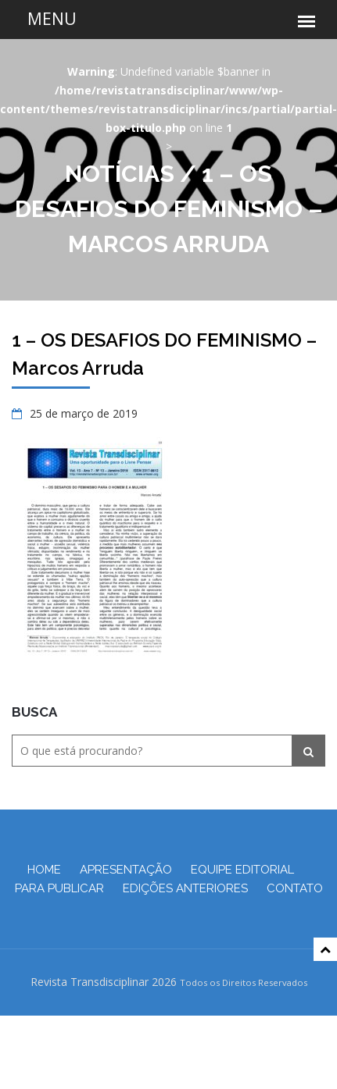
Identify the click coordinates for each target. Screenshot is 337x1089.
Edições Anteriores (185, 888)
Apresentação (126, 870)
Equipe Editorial (242, 870)
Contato (295, 888)
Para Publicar (59, 888)
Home (44, 870)
